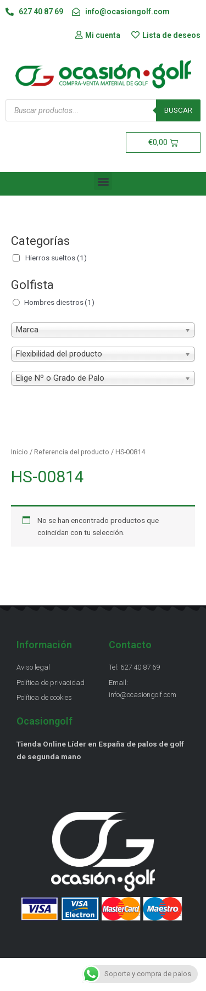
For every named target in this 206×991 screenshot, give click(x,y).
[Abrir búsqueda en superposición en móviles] (103, 110)
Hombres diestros (59, 302)
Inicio (19, 452)
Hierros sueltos (56, 257)
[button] (103, 181)
